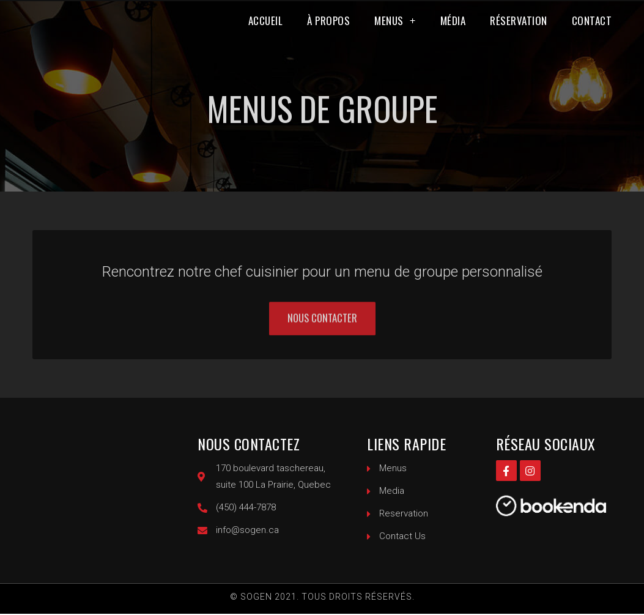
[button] (322, 329)
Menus (395, 29)
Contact (592, 29)
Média (453, 29)
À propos (328, 29)
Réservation (518, 29)
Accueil (265, 29)
